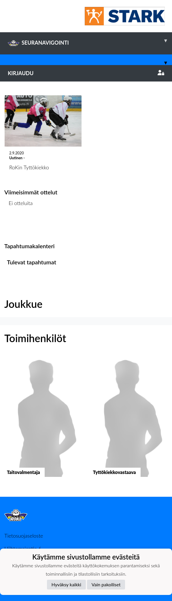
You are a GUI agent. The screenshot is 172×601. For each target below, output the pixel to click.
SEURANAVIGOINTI (90, 40)
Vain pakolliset (106, 584)
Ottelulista (18, 225)
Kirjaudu (86, 73)
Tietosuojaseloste (23, 535)
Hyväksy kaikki (66, 584)
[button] (43, 421)
